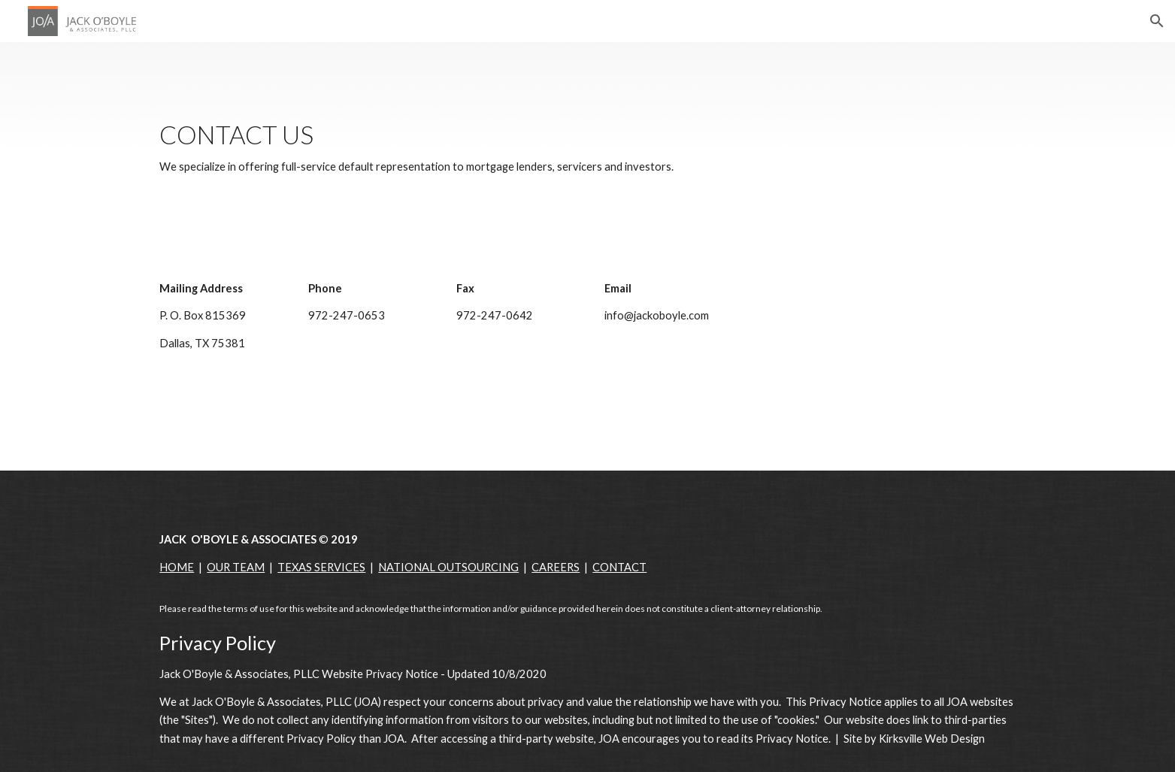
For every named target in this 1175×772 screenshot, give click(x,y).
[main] (587, 148)
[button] (1157, 21)
